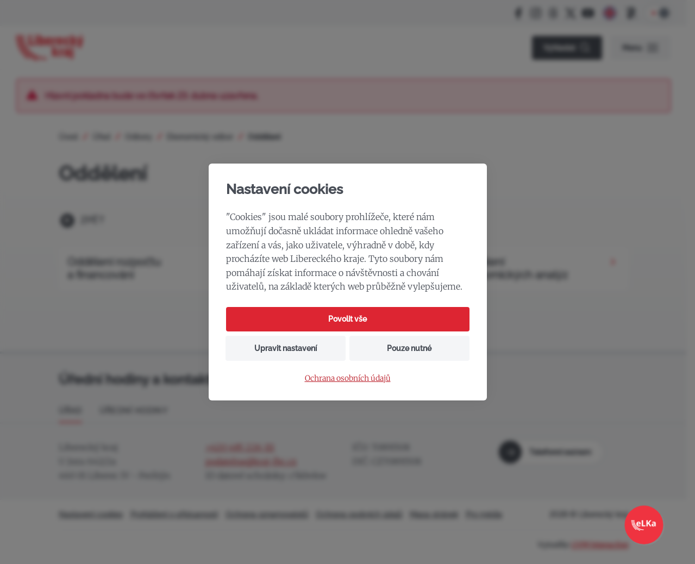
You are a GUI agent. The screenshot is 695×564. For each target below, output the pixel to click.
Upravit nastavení (285, 348)
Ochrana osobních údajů (348, 378)
